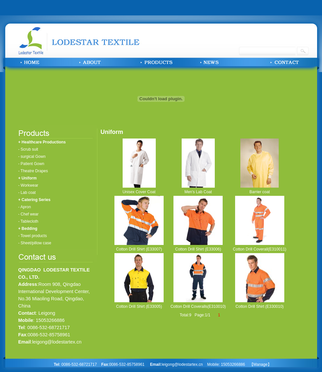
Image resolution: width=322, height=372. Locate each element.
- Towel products (32, 235)
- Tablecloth (28, 221)
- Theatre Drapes (33, 171)
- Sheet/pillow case (34, 243)
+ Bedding (27, 228)
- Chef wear (28, 214)
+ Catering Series (34, 199)
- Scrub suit (28, 149)
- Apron (24, 207)
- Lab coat (27, 192)
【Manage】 (261, 364)
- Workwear (28, 185)
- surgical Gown (32, 156)
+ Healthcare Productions (42, 142)
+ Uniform (27, 178)
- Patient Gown (31, 163)
